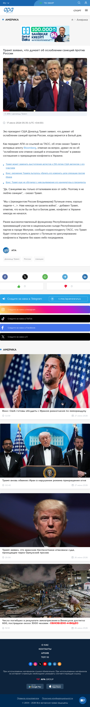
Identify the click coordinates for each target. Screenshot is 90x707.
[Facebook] (30, 664)
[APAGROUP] (45, 679)
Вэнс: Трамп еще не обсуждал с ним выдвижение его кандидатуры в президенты (46, 182)
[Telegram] (50, 664)
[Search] (79, 3)
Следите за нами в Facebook (18, 327)
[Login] (86, 3)
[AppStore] (55, 687)
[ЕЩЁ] (85, 11)
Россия (27, 259)
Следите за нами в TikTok (17, 318)
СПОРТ (77, 10)
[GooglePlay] (35, 687)
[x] (40, 664)
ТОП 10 (45, 657)
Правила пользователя (28, 698)
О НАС (45, 645)
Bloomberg (30, 147)
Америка (82, 19)
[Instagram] (35, 664)
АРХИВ (45, 653)
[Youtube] (45, 664)
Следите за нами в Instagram (18, 309)
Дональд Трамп (12, 259)
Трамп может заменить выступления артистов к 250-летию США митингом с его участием (45, 166)
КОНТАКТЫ (45, 649)
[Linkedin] (54, 664)
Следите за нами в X (15, 336)
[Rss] (59, 664)
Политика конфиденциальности (57, 698)
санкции (39, 259)
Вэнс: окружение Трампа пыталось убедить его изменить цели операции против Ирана (45, 175)
